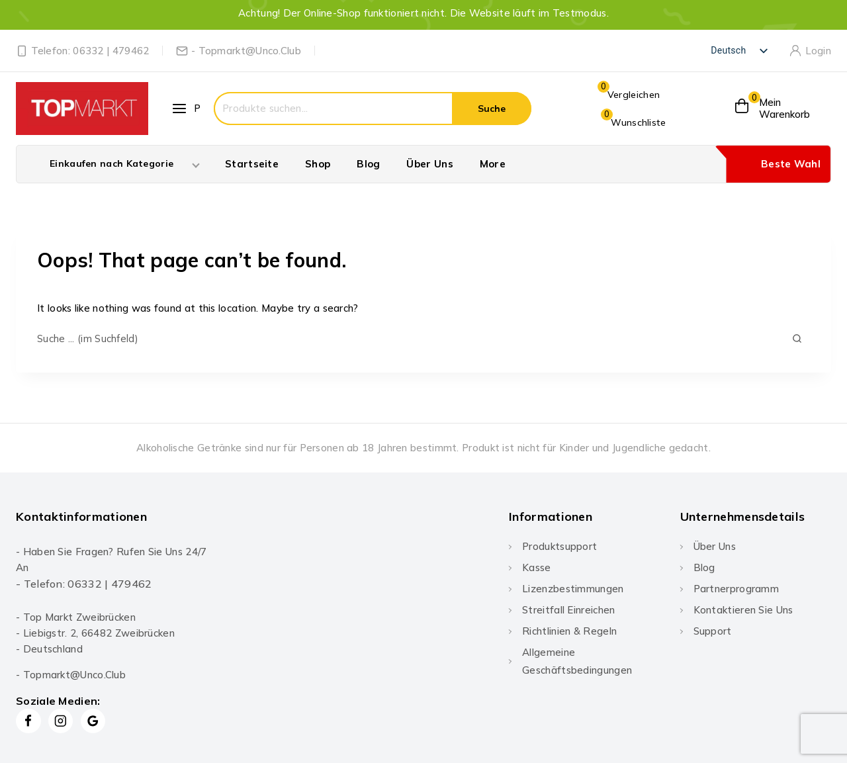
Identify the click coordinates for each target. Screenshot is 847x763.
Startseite (252, 163)
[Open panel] (187, 108)
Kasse (536, 567)
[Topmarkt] (82, 108)
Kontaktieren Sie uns (743, 610)
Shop (317, 163)
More (493, 163)
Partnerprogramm (736, 588)
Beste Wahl (791, 163)
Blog (368, 163)
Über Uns (429, 163)
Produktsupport (559, 546)
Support (712, 631)
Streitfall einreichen (568, 610)
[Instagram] (60, 721)
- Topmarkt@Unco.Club (71, 674)
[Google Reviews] (93, 721)
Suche (492, 108)
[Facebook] (28, 721)
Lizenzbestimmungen (572, 588)
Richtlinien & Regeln (569, 631)
